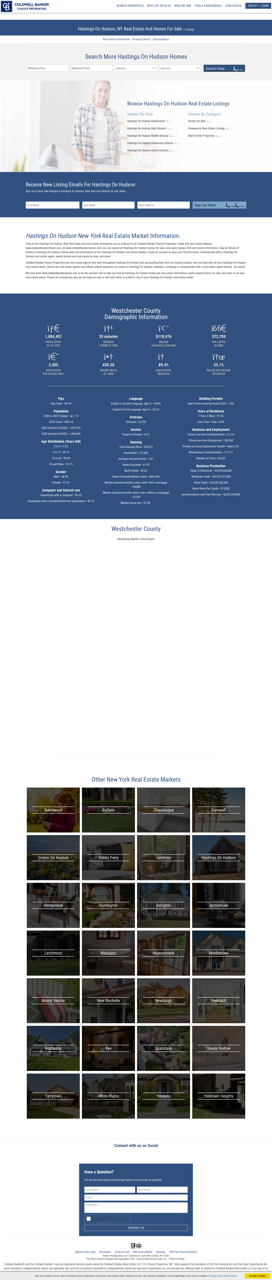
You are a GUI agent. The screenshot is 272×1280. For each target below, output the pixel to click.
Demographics (161, 39)
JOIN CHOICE (233, 6)
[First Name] (109, 1190)
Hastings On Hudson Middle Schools (147, 135)
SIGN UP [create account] (252, 5)
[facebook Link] (136, 1156)
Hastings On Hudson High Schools (146, 128)
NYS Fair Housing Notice (183, 1252)
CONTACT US (136, 1228)
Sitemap (160, 1252)
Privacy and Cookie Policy (223, 1275)
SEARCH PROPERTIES (130, 6)
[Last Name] (162, 1190)
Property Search (141, 39)
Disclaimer (105, 1252)
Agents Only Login (85, 1252)
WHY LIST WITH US (159, 6)
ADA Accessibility (142, 1252)
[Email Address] (136, 1198)
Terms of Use (122, 1252)
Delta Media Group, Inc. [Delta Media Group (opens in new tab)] (155, 1258)
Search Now (224, 68)
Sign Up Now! (219, 205)
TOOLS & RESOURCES (208, 6)
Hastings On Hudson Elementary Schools (150, 143)
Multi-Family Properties (201, 135)
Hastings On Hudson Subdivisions (146, 121)
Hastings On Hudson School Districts (148, 150)
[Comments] (136, 1207)
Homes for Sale (196, 121)
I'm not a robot (100, 1218)
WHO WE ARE (182, 6)
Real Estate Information (116, 39)
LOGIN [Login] (264, 5)
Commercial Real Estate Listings (206, 128)
